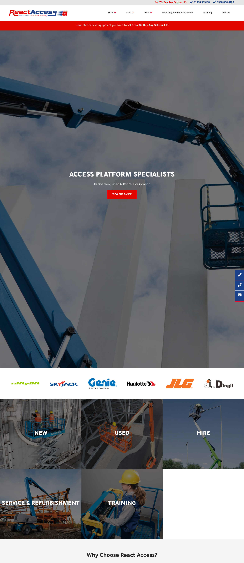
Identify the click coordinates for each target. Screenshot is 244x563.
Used (128, 13)
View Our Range (122, 194)
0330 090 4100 (223, 2)
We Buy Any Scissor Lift (171, 2)
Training (207, 13)
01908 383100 (200, 2)
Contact (226, 13)
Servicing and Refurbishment (177, 13)
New (110, 13)
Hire (146, 13)
